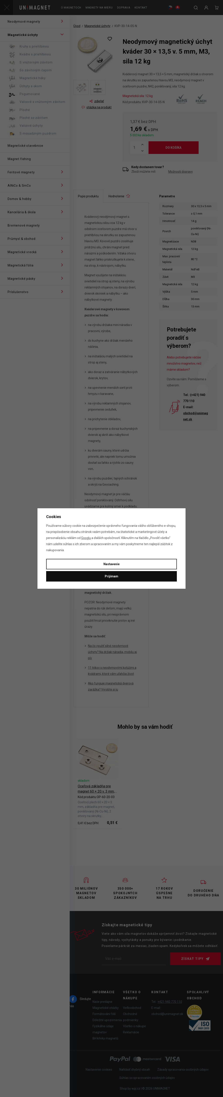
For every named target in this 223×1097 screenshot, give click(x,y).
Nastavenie (111, 564)
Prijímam (111, 576)
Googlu (86, 538)
